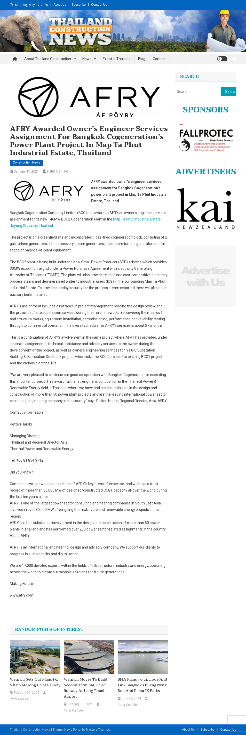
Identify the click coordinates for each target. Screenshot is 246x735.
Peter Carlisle (57, 171)
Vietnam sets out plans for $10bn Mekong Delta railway (35, 682)
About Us (59, 4)
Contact (159, 59)
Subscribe (79, 4)
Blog (141, 59)
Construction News (26, 162)
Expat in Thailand (117, 59)
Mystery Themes (98, 729)
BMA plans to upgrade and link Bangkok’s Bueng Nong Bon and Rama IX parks (142, 685)
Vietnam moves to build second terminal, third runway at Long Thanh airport (85, 688)
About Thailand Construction (47, 59)
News (86, 59)
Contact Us (99, 4)
